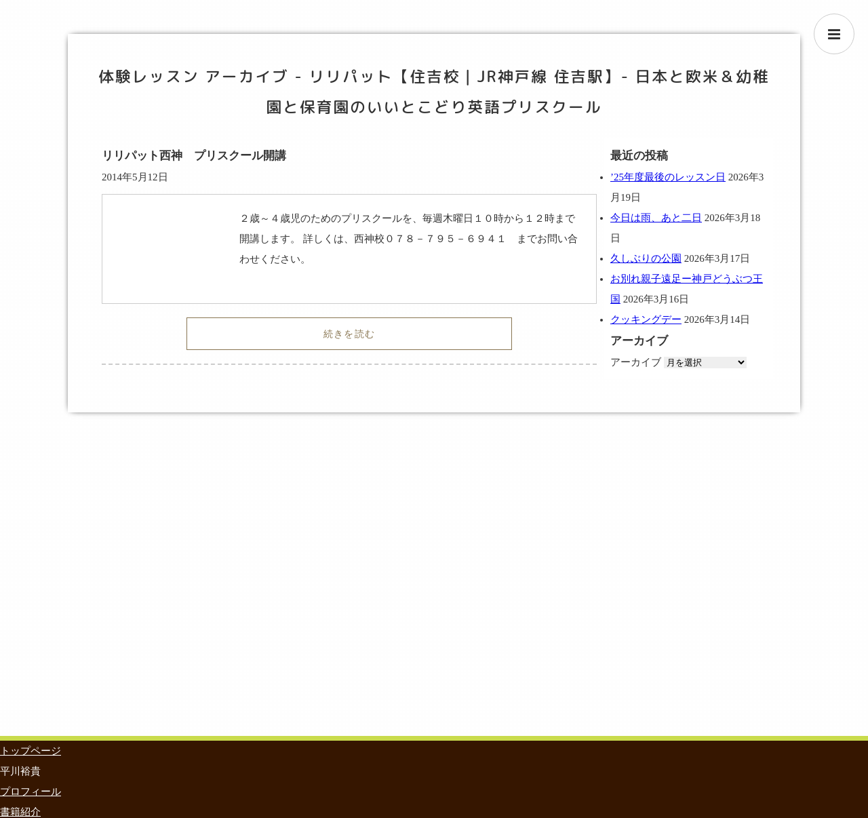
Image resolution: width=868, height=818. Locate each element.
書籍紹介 (20, 811)
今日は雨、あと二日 (656, 217)
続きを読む (349, 334)
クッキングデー (646, 319)
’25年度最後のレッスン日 (668, 177)
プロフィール (30, 791)
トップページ (30, 750)
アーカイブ (635, 362)
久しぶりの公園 (646, 258)
